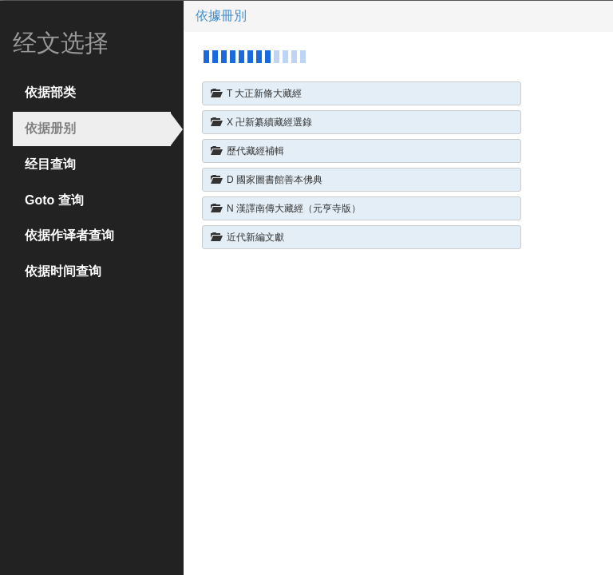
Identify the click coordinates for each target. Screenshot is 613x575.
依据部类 (50, 92)
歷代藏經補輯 (247, 151)
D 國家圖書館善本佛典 (266, 179)
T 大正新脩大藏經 (256, 93)
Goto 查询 (54, 200)
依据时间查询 (63, 271)
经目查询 (50, 164)
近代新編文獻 (247, 237)
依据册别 (50, 128)
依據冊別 (221, 15)
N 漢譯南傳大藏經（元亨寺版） (286, 208)
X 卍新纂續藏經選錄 (261, 122)
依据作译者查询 (69, 235)
